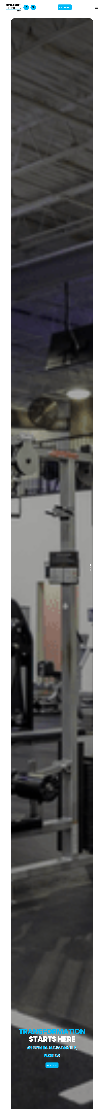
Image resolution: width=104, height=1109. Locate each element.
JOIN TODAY (65, 7)
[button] (96, 7)
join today (52, 1065)
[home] (13, 7)
